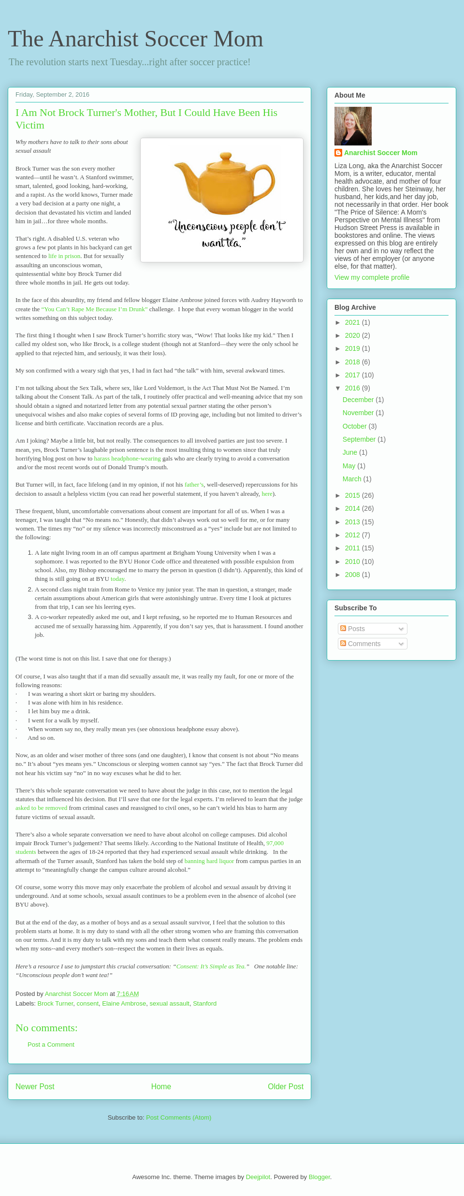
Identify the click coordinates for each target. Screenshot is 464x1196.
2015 (353, 495)
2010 (353, 561)
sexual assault (169, 1003)
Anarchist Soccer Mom (381, 153)
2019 (353, 348)
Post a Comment (51, 1044)
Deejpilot (258, 1177)
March (353, 479)
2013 (353, 522)
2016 (353, 388)
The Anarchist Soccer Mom (135, 38)
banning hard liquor (209, 861)
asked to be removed (41, 807)
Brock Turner (55, 1003)
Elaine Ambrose (124, 1003)
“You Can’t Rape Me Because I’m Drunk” (94, 309)
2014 (353, 508)
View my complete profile (371, 277)
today (117, 578)
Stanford (205, 1003)
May (350, 466)
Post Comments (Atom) (178, 1117)
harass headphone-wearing (128, 458)
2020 (353, 335)
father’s (193, 484)
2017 (353, 375)
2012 (353, 535)
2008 (353, 574)
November (359, 413)
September (360, 439)
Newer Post (35, 1086)
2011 (353, 548)
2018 (353, 362)
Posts (352, 629)
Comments (360, 644)
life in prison (64, 255)
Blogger (319, 1177)
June (351, 452)
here (266, 493)
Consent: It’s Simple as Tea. (211, 966)
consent (87, 1003)
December (359, 399)
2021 (353, 322)
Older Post (286, 1086)
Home (161, 1086)
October (356, 426)
